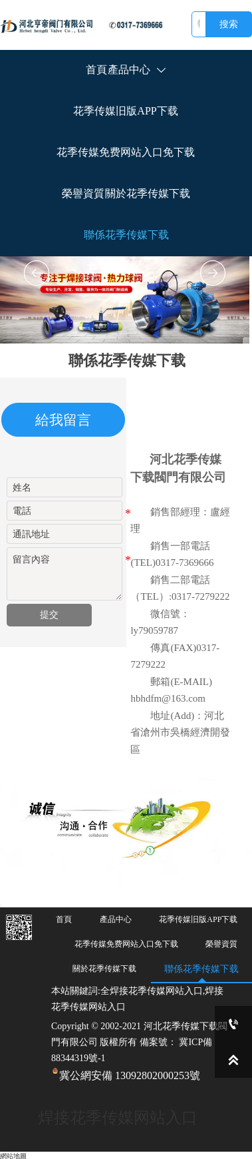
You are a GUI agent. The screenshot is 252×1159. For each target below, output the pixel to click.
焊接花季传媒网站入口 (117, 1117)
